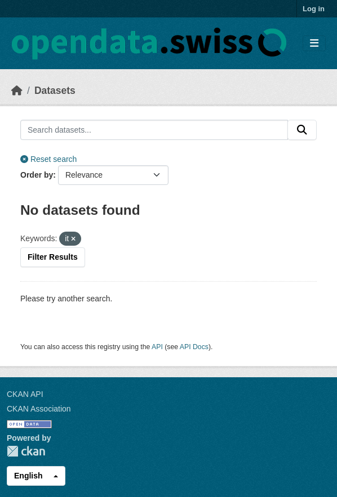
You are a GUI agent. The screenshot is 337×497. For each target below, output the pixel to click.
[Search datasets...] (154, 130)
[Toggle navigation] (314, 43)
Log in (314, 8)
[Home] (17, 90)
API (157, 347)
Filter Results (53, 256)
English (28, 475)
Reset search (48, 159)
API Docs (194, 347)
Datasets (55, 90)
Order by (36, 174)
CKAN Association (39, 408)
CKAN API (25, 394)
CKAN (26, 451)
